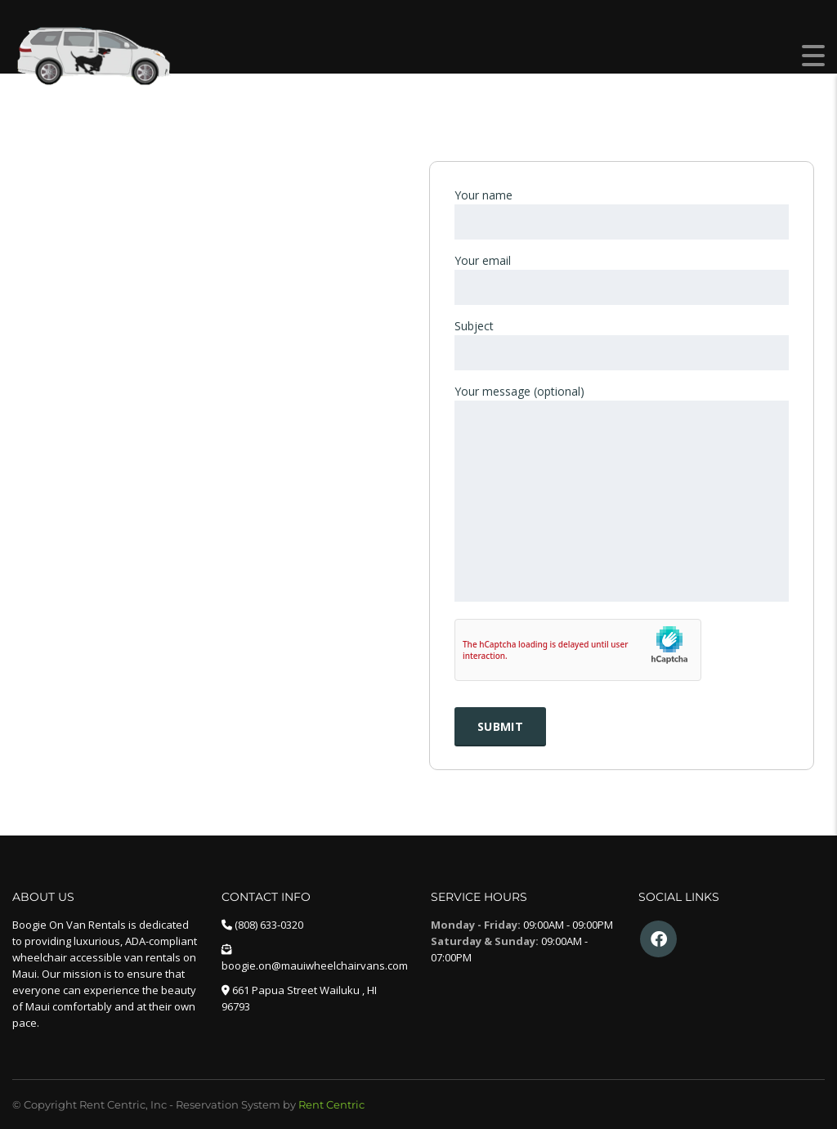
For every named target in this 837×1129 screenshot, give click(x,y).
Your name (621, 213)
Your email (621, 279)
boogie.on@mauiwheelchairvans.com (315, 965)
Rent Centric (331, 1104)
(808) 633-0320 (269, 924)
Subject (621, 344)
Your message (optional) (621, 494)
